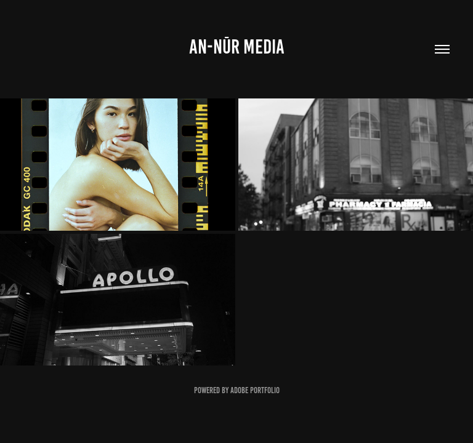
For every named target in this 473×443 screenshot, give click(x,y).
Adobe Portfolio (255, 390)
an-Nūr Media (237, 47)
